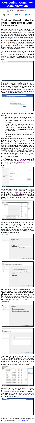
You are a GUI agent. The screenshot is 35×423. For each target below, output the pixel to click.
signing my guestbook (21, 420)
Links (7, 14)
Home (12, 10)
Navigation (23, 10)
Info (18, 14)
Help (28, 14)
